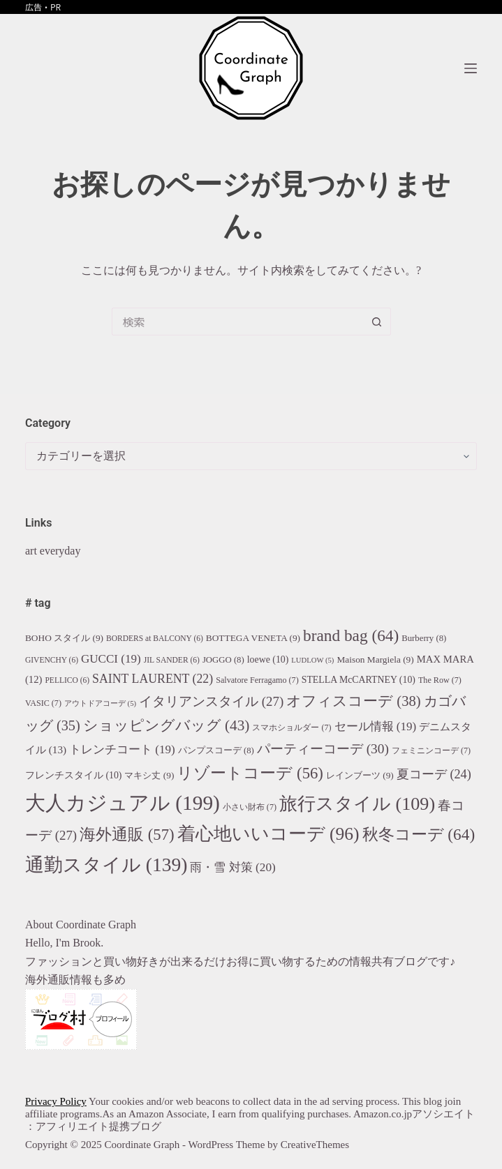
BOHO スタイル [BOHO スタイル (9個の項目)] (64, 638)
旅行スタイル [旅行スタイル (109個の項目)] (357, 804)
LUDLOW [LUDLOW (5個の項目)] (312, 660)
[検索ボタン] (377, 321)
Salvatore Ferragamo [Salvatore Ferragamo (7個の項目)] (257, 680)
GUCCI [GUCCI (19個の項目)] (111, 658)
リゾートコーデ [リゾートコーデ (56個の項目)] (250, 773)
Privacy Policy (56, 1101)
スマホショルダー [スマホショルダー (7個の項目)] (291, 727)
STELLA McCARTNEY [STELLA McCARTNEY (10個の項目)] (358, 679)
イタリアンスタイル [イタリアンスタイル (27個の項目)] (211, 701)
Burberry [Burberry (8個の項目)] (423, 638)
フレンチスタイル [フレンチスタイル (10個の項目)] (73, 775)
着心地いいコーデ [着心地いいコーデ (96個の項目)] (268, 834)
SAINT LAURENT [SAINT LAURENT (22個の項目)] (152, 679)
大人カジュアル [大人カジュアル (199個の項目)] (122, 803)
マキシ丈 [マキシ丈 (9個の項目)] (149, 775)
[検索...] (237, 321)
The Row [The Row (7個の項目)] (440, 680)
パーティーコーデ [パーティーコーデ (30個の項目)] (323, 748)
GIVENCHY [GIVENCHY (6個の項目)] (51, 660)
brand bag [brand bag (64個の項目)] (351, 635)
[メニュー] (470, 68)
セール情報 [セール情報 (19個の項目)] (375, 726)
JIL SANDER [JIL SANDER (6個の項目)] (172, 660)
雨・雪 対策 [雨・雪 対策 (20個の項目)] (232, 867)
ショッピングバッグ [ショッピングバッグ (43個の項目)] (166, 725)
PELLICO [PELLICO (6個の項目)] (67, 680)
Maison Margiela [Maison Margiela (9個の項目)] (375, 659)
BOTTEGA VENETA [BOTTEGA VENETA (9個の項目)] (253, 638)
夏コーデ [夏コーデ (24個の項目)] (434, 774)
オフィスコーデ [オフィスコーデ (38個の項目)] (353, 701)
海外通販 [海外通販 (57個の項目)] (127, 834)
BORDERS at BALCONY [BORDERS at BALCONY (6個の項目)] (154, 638)
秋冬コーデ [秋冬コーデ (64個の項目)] (418, 834)
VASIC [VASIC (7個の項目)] (43, 703)
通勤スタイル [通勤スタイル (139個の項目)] (106, 864)
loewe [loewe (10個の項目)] (268, 659)
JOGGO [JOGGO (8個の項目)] (223, 660)
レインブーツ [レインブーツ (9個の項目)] (360, 775)
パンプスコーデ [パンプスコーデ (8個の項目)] (216, 750)
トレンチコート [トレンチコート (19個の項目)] (122, 749)
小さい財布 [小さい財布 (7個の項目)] (249, 807)
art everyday (53, 551)
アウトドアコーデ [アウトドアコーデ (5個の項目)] (100, 703)
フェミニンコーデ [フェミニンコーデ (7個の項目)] (431, 750)
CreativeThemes (315, 1144)
